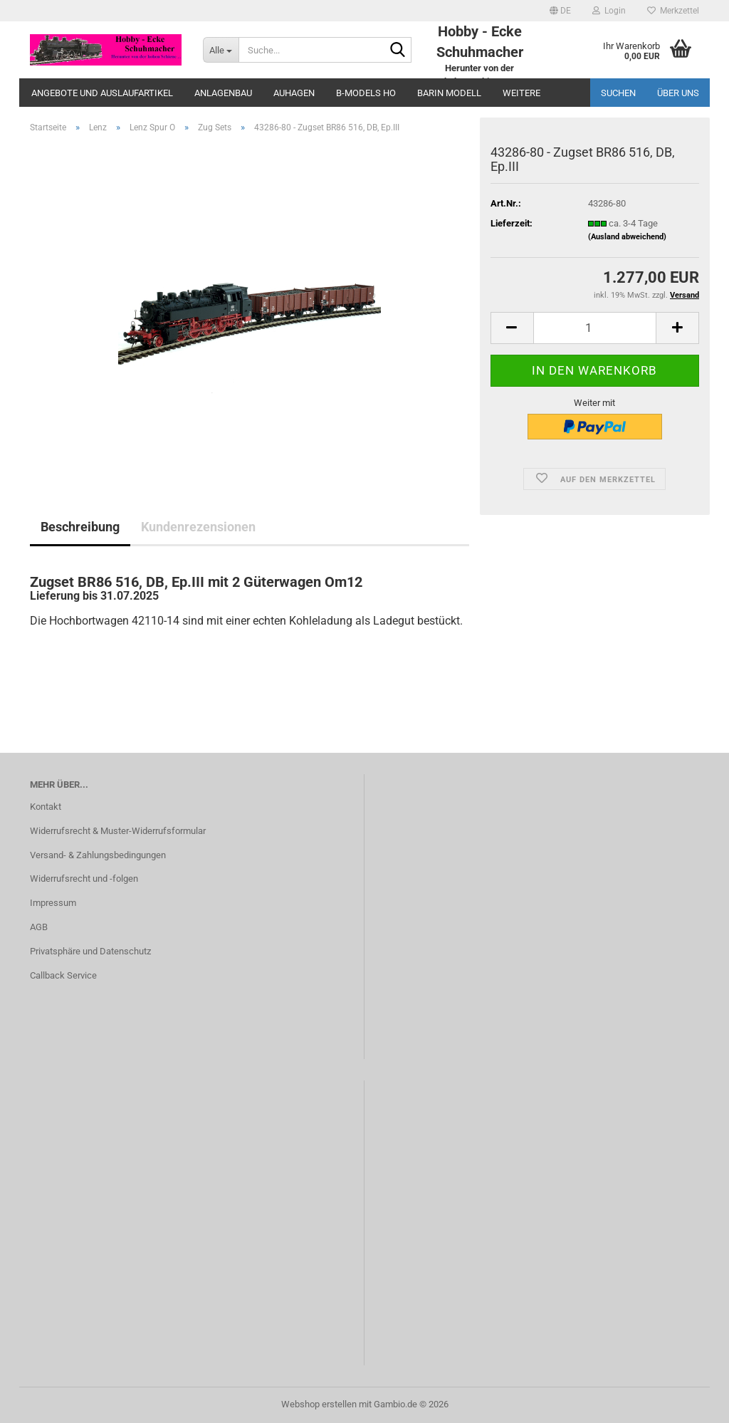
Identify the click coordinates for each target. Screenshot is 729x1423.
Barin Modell (449, 93)
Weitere (521, 93)
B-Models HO (366, 93)
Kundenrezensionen (198, 526)
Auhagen (294, 93)
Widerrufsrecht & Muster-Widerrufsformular (118, 830)
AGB (39, 927)
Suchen (618, 93)
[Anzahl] (594, 328)
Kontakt (45, 806)
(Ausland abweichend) (627, 236)
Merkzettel (673, 11)
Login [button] (609, 11)
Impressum (53, 902)
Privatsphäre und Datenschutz (90, 951)
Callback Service (63, 975)
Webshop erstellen (319, 1404)
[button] (560, 10)
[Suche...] (220, 50)
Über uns (678, 93)
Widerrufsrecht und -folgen (84, 878)
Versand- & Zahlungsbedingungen (98, 855)
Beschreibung (80, 526)
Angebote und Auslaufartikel (102, 93)
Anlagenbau (223, 93)
